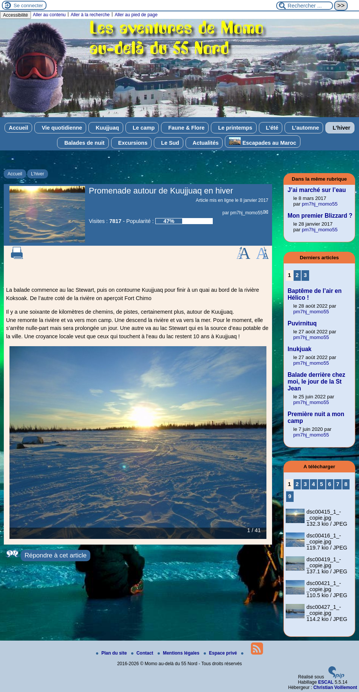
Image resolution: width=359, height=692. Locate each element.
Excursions (131, 143)
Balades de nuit (82, 143)
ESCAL (326, 682)
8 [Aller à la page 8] (345, 484)
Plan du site (112, 653)
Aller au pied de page (136, 14)
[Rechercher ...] (304, 6)
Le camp (142, 128)
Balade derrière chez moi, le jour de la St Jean (316, 382)
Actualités (204, 143)
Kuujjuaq (106, 128)
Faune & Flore (184, 128)
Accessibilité (15, 15)
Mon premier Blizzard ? (320, 215)
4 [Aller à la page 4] (313, 484)
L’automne (304, 128)
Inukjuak (299, 349)
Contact (143, 653)
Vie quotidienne (60, 128)
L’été (271, 128)
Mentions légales (179, 653)
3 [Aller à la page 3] (305, 275)
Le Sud (168, 143)
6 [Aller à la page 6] (329, 484)
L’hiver (340, 128)
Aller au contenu (49, 14)
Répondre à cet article (56, 555)
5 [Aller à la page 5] (321, 484)
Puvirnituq (302, 323)
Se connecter (28, 5)
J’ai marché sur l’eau (317, 190)
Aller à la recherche (90, 14)
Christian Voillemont (335, 687)
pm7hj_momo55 (246, 212)
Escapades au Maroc (262, 141)
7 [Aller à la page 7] (337, 484)
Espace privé (221, 653)
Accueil (18, 128)
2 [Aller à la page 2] (297, 275)
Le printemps (233, 128)
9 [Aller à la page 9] (289, 496)
